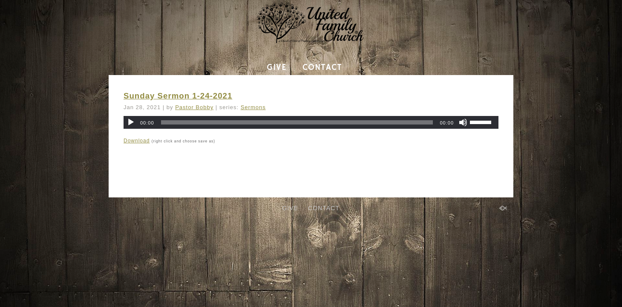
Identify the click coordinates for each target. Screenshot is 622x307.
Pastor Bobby (194, 107)
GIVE (276, 67)
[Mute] (463, 122)
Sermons (253, 107)
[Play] (131, 122)
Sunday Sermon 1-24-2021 (178, 95)
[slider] (297, 122)
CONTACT (322, 67)
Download (137, 141)
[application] (311, 122)
